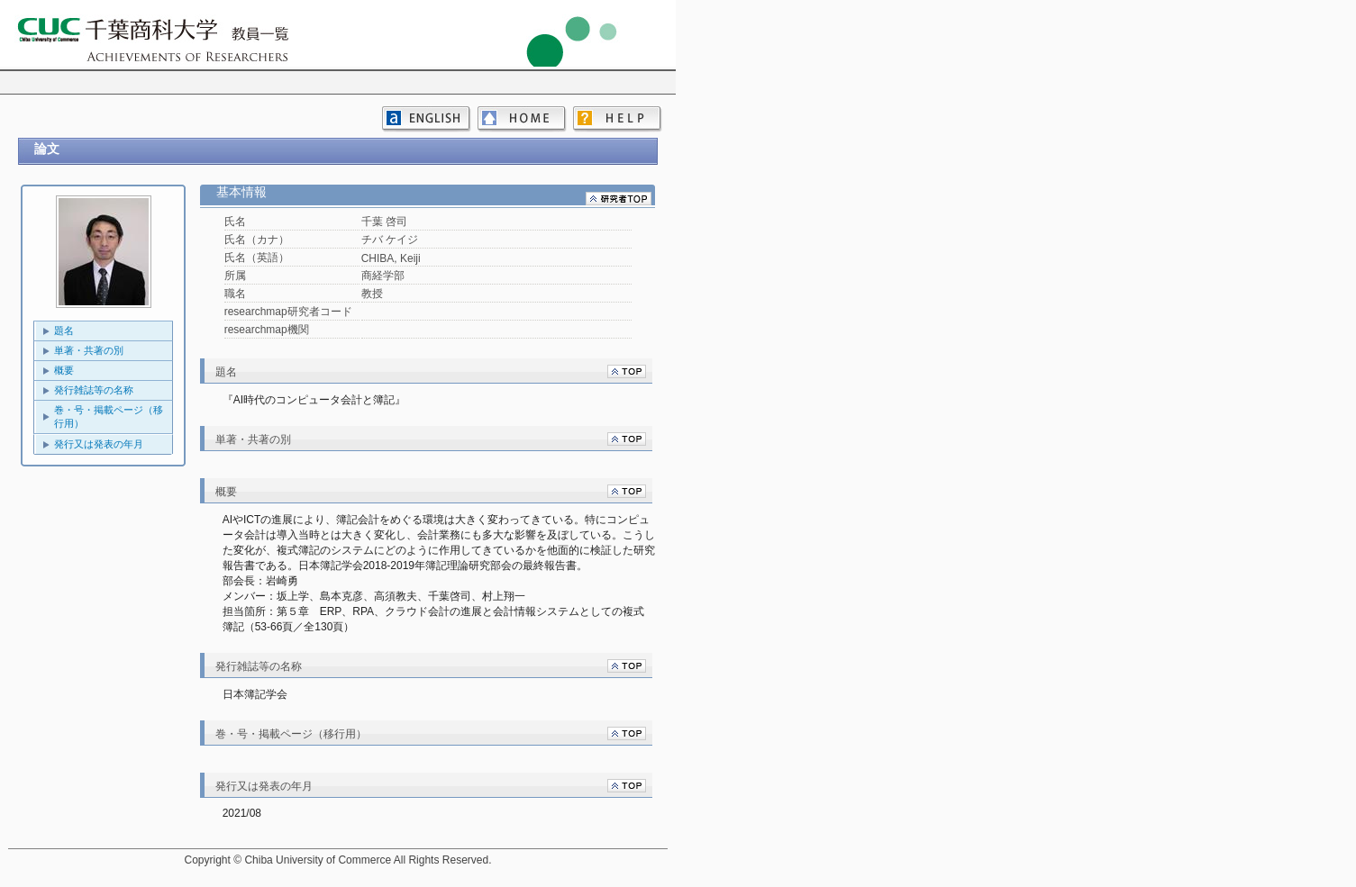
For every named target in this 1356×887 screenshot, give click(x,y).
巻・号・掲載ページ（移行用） (108, 416)
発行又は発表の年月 (98, 444)
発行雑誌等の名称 (93, 390)
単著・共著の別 (88, 350)
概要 (64, 370)
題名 (64, 330)
